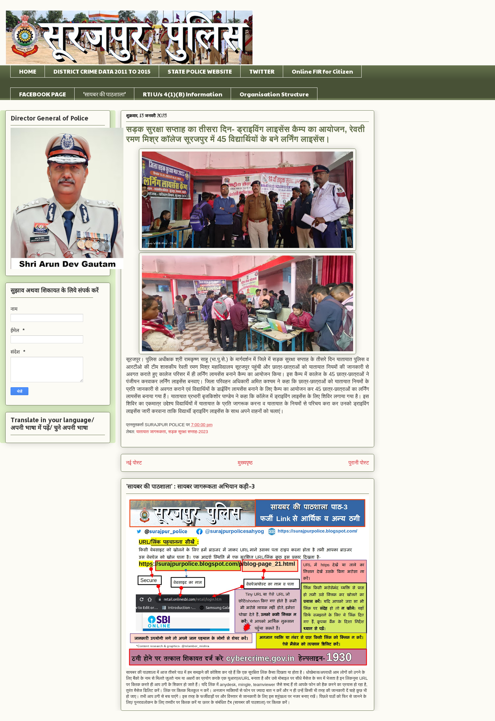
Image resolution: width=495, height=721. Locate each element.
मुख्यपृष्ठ (245, 462)
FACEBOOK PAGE (42, 94)
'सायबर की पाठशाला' (104, 94)
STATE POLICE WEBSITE (200, 71)
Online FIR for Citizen (322, 71)
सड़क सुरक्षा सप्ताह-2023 (188, 431)
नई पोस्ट (134, 462)
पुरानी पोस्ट (358, 462)
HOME (27, 71)
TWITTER (262, 71)
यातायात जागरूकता (151, 431)
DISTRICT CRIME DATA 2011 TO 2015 (101, 71)
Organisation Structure (274, 94)
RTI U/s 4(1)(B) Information (182, 94)
